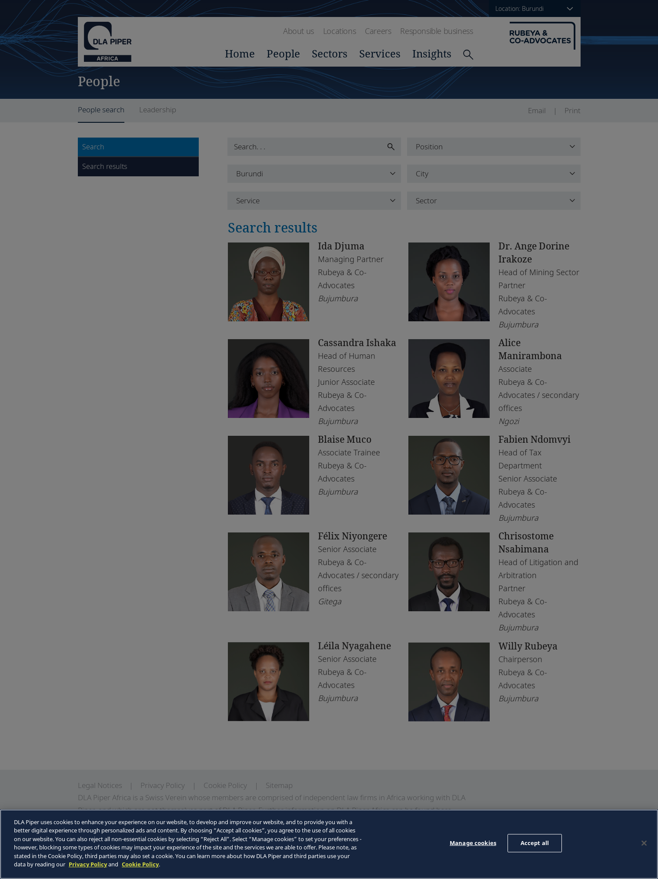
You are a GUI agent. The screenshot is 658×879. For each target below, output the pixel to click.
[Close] (644, 842)
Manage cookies (473, 843)
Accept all (535, 843)
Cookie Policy (140, 864)
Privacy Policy (88, 864)
